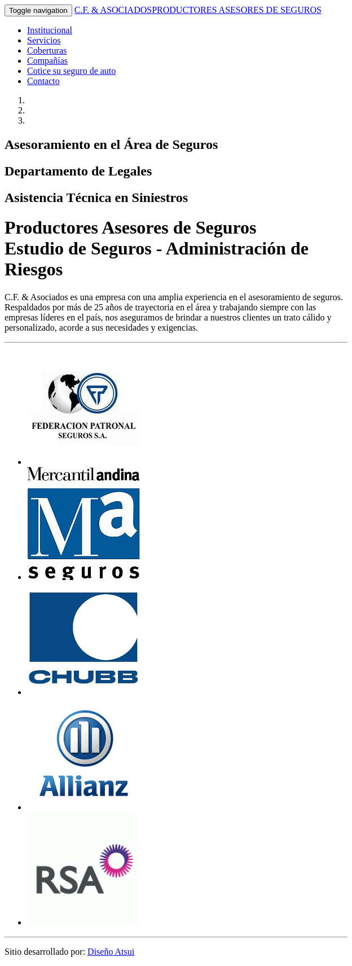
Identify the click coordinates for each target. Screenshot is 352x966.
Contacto (43, 81)
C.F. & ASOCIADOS (198, 10)
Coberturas (47, 50)
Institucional (49, 30)
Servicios (44, 40)
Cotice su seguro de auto (71, 71)
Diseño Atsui (110, 951)
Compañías (47, 60)
